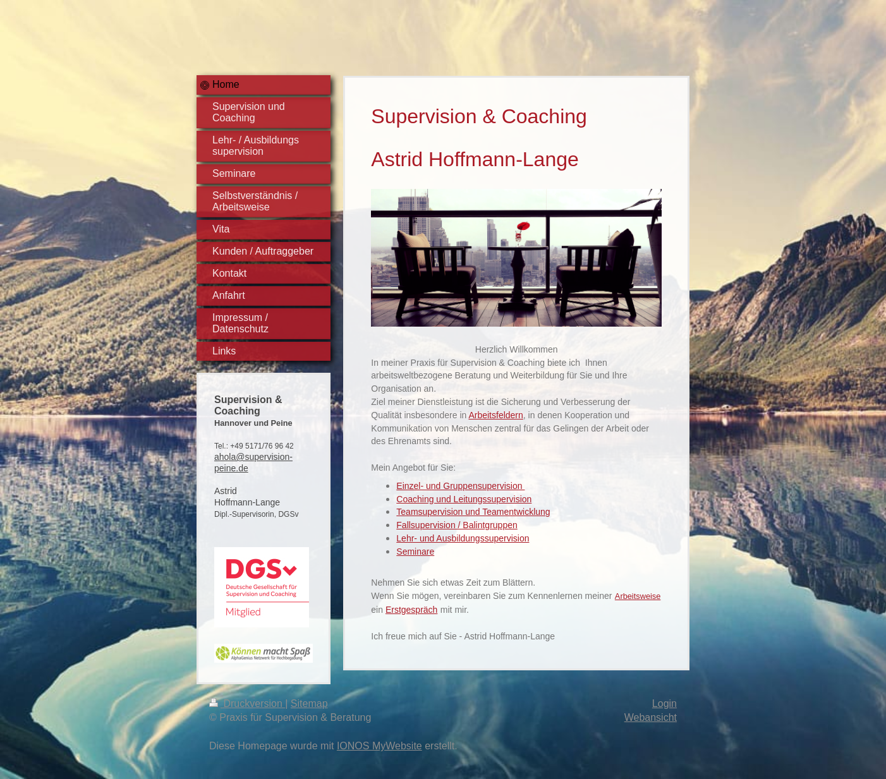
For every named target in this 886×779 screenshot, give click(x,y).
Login (664, 703)
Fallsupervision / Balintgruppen (456, 525)
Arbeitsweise (638, 596)
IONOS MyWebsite (379, 745)
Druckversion (247, 703)
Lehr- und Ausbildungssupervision (462, 538)
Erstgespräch (411, 610)
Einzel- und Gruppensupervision (460, 486)
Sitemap (309, 703)
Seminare (415, 552)
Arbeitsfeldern (495, 415)
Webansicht (650, 717)
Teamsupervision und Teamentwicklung (473, 512)
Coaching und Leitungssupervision (463, 499)
